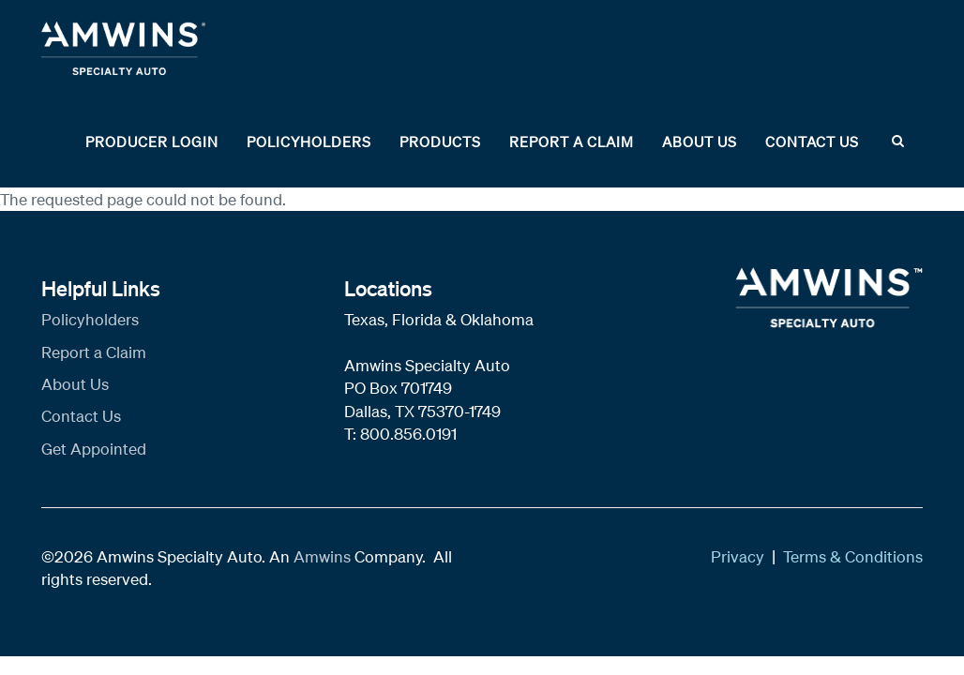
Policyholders (309, 141)
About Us (699, 141)
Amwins (324, 556)
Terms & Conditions (853, 556)
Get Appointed (93, 448)
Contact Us (812, 141)
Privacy (737, 556)
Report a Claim (571, 141)
